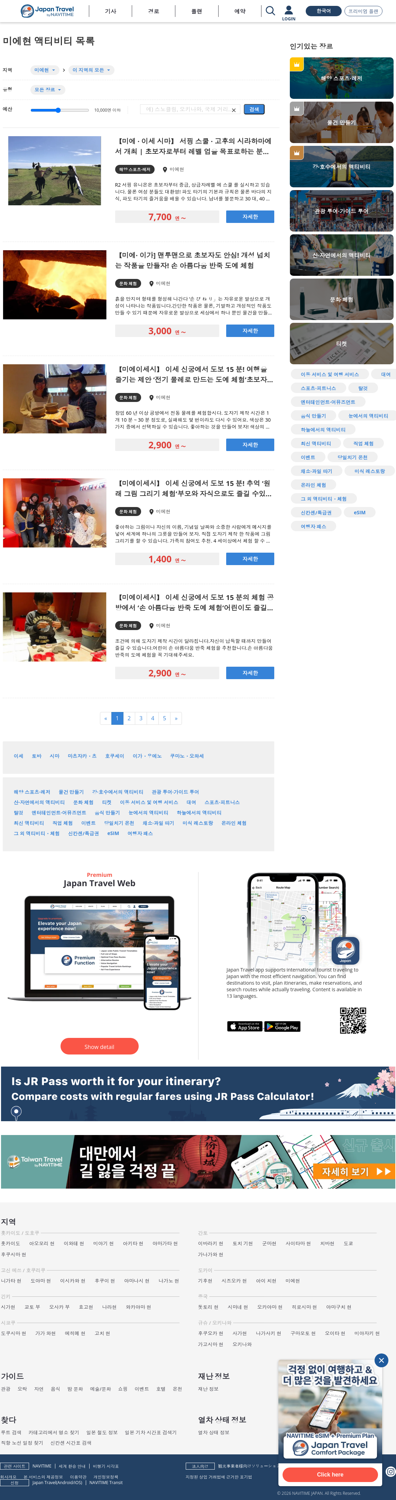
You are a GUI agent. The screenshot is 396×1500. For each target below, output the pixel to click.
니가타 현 (11, 1280)
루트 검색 (11, 1432)
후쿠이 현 (104, 1280)
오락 (22, 1389)
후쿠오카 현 (211, 1333)
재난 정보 (208, 1389)
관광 (6, 1389)
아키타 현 (133, 1243)
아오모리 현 (42, 1243)
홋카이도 (10, 1243)
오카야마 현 (270, 1307)
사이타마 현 (298, 1243)
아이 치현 (266, 1280)
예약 (239, 11)
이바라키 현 (211, 1243)
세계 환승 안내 (72, 1466)
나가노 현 (169, 1280)
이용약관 (78, 1476)
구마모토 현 (303, 1333)
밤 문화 (75, 1389)
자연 (39, 1389)
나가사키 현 (269, 1333)
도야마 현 (40, 1280)
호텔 (161, 1389)
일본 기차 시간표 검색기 (151, 1432)
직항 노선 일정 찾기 (22, 1443)
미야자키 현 (367, 1333)
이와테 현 (74, 1243)
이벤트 (142, 1389)
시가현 (8, 1307)
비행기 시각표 (106, 1466)
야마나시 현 (137, 1280)
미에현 (293, 1280)
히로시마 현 (304, 1307)
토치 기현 (242, 1243)
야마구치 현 (339, 1307)
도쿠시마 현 (14, 1333)
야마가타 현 (165, 1243)
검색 (254, 109)
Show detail (99, 1047)
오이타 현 (335, 1333)
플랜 (196, 11)
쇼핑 (123, 1389)
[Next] (176, 718)
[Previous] (106, 718)
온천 (177, 1389)
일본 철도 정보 (102, 1432)
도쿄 (348, 1243)
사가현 (239, 1333)
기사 (110, 11)
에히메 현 (75, 1333)
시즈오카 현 (234, 1280)
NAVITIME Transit (106, 1482)
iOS (77, 1482)
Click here (330, 1475)
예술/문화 (100, 1389)
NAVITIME (42, 1466)
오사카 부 (59, 1307)
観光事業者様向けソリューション (249, 1466)
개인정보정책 (105, 1476)
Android (65, 1482)
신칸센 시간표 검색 (70, 1443)
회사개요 (8, 1476)
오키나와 (242, 1344)
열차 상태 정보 (214, 1432)
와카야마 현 (138, 1307)
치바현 (327, 1243)
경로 (153, 11)
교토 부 (32, 1307)
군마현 (269, 1243)
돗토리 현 (208, 1307)
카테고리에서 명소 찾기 (53, 1432)
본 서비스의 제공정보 (43, 1476)
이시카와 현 (73, 1280)
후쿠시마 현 (14, 1254)
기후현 (205, 1280)
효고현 (86, 1307)
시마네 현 (238, 1307)
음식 (56, 1389)
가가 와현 (45, 1333)
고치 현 (102, 1333)
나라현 (109, 1307)
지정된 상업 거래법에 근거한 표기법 (219, 1476)
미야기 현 (103, 1243)
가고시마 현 (211, 1344)
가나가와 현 (211, 1254)
